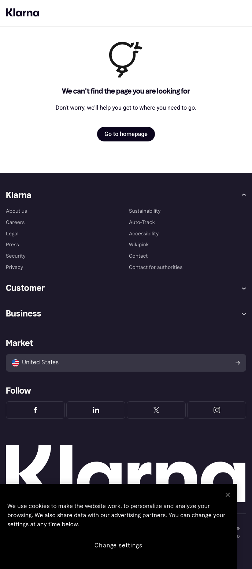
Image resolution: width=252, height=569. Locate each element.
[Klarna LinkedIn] (95, 410)
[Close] (228, 495)
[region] (118, 526)
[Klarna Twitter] (156, 410)
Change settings (118, 545)
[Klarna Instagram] (216, 410)
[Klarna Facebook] (35, 410)
